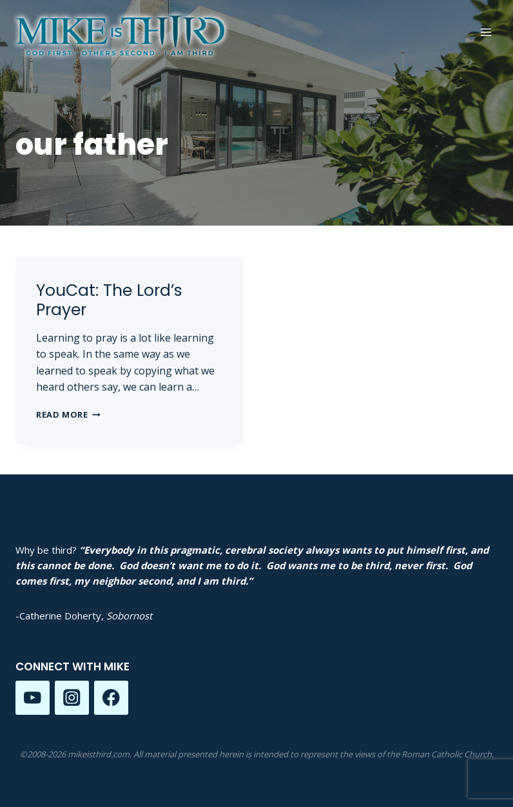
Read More (68, 414)
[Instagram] (72, 698)
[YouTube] (32, 698)
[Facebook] (111, 698)
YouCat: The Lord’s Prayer (109, 300)
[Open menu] (486, 32)
